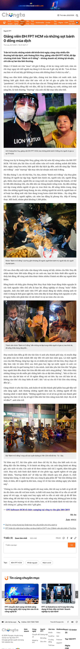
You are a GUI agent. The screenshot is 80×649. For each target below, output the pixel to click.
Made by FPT (35, 636)
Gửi (71, 545)
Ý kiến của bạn (40, 545)
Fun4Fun (51, 631)
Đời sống (43, 633)
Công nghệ (16, 22)
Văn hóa (27, 22)
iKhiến (50, 627)
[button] (76, 589)
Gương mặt (44, 629)
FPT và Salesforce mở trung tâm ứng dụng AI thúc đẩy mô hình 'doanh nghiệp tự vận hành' (58, 604)
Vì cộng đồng (51, 635)
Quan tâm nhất (21, 538)
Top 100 (55, 22)
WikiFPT (59, 638)
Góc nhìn (43, 636)
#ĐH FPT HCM (16, 558)
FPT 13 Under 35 (48, 22)
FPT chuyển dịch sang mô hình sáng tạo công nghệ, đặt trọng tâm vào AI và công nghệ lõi (21, 604)
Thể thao (32, 22)
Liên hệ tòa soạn (9, 617)
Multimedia (40, 23)
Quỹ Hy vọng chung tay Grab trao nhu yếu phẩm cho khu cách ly (31, 525)
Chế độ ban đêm (73, 22)
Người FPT (22, 22)
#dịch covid (47, 558)
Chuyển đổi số (36, 630)
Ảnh (57, 631)
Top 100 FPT (70, 634)
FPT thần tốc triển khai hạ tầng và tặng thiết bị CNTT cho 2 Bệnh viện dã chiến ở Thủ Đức (40, 528)
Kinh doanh (10, 22)
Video (58, 627)
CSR (65, 23)
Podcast (59, 634)
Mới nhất (33, 538)
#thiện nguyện (32, 558)
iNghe (60, 23)
